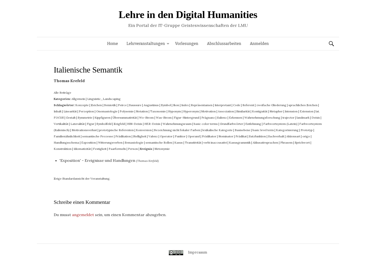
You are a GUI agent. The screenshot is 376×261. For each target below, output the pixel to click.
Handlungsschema (66, 142)
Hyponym (174, 111)
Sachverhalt (276, 136)
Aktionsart (293, 136)
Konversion (144, 130)
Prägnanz (208, 117)
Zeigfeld (119, 124)
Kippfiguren (102, 117)
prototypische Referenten (116, 130)
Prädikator (209, 136)
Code (236, 105)
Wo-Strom (146, 117)
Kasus (178, 142)
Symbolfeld (104, 124)
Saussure (135, 105)
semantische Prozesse (97, 136)
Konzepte (82, 105)
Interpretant (223, 105)
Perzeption (86, 111)
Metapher (276, 111)
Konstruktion (62, 149)
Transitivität (193, 142)
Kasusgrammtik (240, 142)
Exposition (88, 142)
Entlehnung (253, 124)
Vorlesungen (186, 43)
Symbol (166, 105)
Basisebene (242, 130)
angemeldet (83, 214)
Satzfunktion (257, 136)
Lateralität (77, 124)
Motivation (208, 111)
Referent (248, 105)
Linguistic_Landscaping (104, 99)
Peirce (122, 105)
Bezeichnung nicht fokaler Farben (177, 130)
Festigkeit (99, 149)
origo (306, 136)
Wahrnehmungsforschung (262, 117)
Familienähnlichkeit (67, 136)
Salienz (222, 117)
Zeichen (96, 105)
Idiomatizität (82, 149)
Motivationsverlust (84, 130)
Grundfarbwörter (231, 124)
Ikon (176, 105)
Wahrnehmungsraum (177, 124)
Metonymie (162, 149)
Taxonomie (158, 111)
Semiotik (110, 105)
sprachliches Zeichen (302, 105)
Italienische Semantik (88, 69)
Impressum (197, 252)
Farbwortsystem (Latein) (280, 124)
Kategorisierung (287, 130)
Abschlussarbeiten (224, 43)
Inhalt (57, 111)
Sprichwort (302, 142)
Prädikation (123, 136)
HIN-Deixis (134, 124)
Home (112, 43)
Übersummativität (125, 117)
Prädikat (241, 136)
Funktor (180, 136)
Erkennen (235, 117)
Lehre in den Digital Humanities (188, 14)
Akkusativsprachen (265, 142)
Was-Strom (164, 117)
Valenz (153, 136)
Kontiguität (259, 111)
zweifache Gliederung (271, 105)
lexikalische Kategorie (217, 130)
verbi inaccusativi (215, 142)
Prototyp (307, 130)
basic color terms (206, 124)
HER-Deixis (152, 124)
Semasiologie (134, 142)
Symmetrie (85, 117)
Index (185, 105)
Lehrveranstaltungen (146, 43)
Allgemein (78, 99)
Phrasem (286, 142)
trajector (288, 117)
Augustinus (151, 105)
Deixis (315, 117)
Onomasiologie (107, 111)
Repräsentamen (201, 105)
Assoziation (226, 111)
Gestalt (71, 117)
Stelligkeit (139, 136)
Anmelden (259, 43)
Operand (194, 136)
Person (133, 149)
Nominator (225, 136)
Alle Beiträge (62, 92)
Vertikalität (61, 124)
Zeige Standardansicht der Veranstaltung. (82, 178)
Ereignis (146, 149)
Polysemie (127, 111)
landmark (303, 117)
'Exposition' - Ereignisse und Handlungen (97, 160)
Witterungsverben (110, 142)
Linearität (70, 111)
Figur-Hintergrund (186, 117)
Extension (306, 111)
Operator (166, 136)
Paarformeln (117, 149)
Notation (142, 111)
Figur (90, 124)
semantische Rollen (159, 142)
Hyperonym (191, 111)
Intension (291, 111)
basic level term (263, 130)
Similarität (243, 111)
